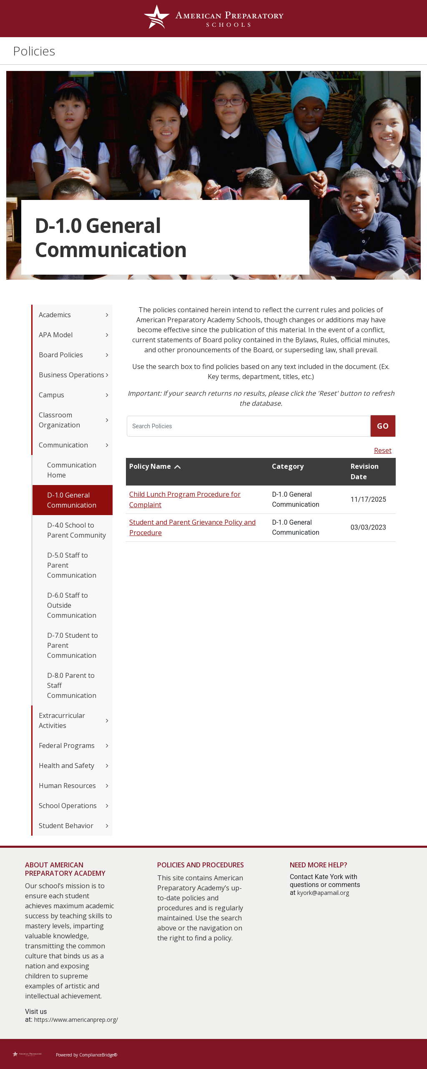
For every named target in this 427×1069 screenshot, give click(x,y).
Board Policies (73, 354)
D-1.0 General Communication (71, 500)
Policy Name (150, 466)
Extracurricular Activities (73, 720)
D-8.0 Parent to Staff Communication (71, 685)
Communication (73, 445)
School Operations (73, 805)
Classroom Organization (73, 420)
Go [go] (383, 426)
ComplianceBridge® (98, 1055)
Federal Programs (73, 745)
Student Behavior (73, 825)
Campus (73, 394)
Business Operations (73, 374)
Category (288, 466)
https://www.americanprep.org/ (76, 1020)
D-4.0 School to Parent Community (76, 530)
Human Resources (73, 785)
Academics (73, 314)
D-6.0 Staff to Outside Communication (71, 605)
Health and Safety (73, 765)
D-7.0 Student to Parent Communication (72, 645)
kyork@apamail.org (323, 893)
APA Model (73, 334)
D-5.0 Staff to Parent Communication (71, 565)
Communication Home (71, 470)
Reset (383, 450)
